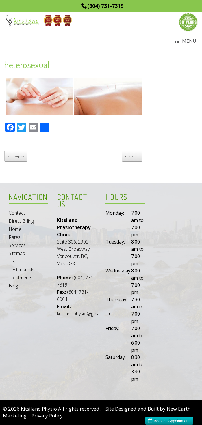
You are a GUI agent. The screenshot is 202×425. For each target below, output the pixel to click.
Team (14, 261)
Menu (185, 41)
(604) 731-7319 (105, 5)
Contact (17, 213)
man (132, 156)
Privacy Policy (47, 415)
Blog (13, 285)
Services (17, 245)
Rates (15, 237)
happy (16, 156)
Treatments (20, 277)
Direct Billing (21, 221)
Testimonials (21, 269)
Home (15, 229)
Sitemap (17, 253)
